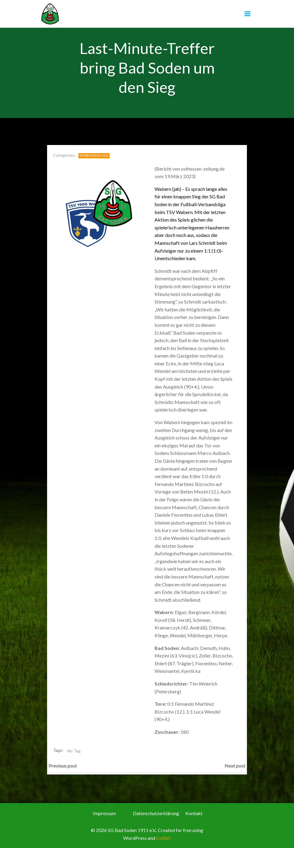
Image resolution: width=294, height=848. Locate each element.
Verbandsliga (94, 155)
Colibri (163, 837)
